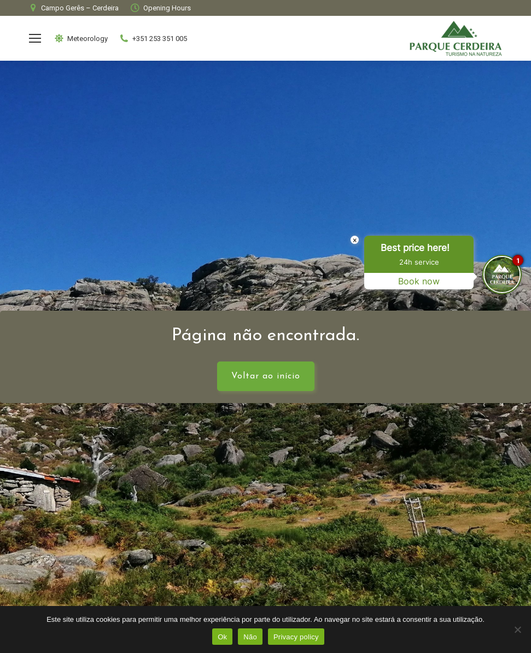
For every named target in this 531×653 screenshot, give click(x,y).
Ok (222, 637)
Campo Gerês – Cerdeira (73, 8)
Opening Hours (160, 8)
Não (250, 637)
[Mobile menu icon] (35, 38)
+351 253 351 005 (153, 38)
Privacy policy (296, 637)
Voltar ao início (265, 376)
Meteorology (81, 38)
